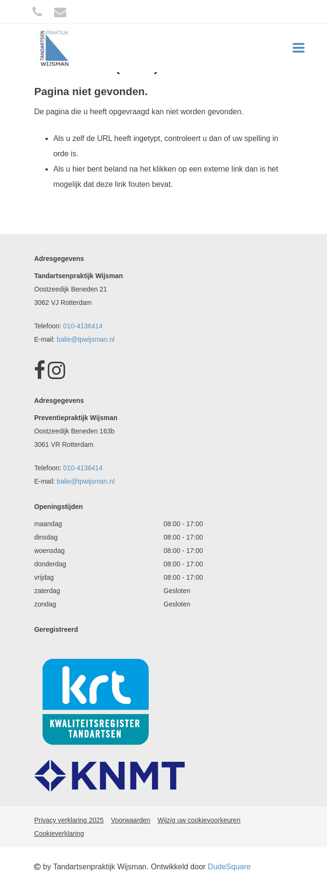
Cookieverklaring (59, 833)
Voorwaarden (131, 820)
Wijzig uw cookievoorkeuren (198, 820)
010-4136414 (83, 326)
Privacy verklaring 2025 (69, 820)
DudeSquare (229, 867)
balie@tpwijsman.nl (86, 339)
